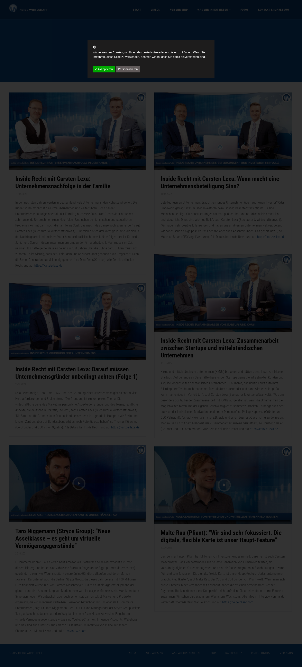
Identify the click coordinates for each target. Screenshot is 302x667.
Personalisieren (128, 69)
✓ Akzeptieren (104, 69)
